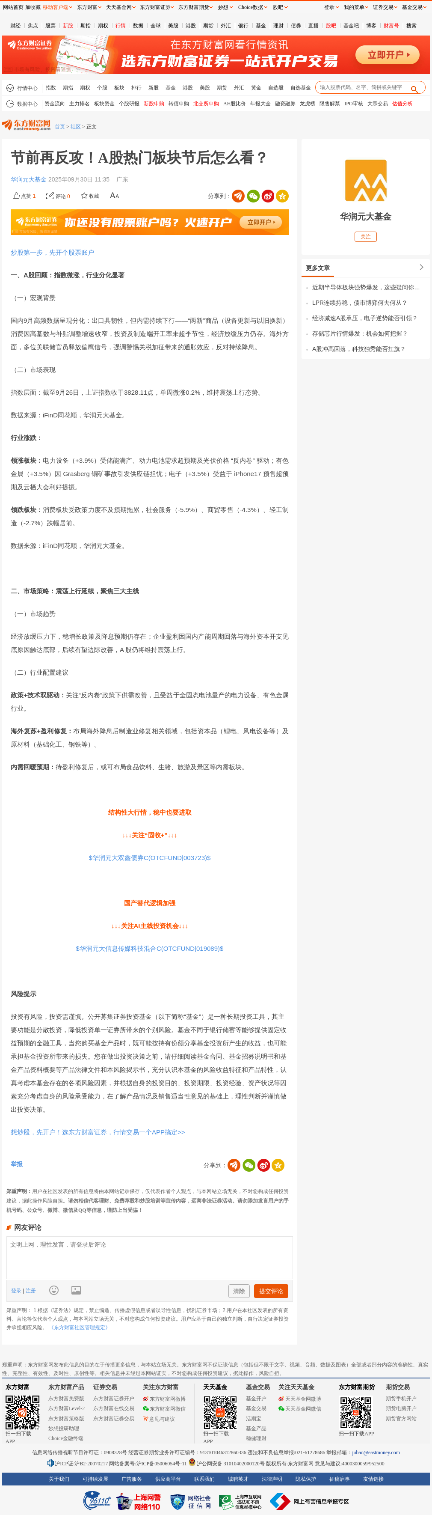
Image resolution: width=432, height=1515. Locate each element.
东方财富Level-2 (66, 1408)
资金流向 (54, 104)
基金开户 (256, 1399)
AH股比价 (234, 104)
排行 (136, 88)
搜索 (411, 26)
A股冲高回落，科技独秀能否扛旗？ (359, 348)
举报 (17, 1164)
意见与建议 (159, 1419)
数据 (138, 26)
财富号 (391, 26)
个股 (102, 88)
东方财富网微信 (164, 1409)
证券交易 (383, 7)
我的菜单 (354, 7)
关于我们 (59, 1479)
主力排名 (79, 104)
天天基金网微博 (299, 1399)
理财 (278, 26)
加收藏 (33, 7)
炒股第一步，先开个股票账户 (52, 252)
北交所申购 (206, 104)
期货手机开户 (401, 1399)
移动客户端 (55, 7)
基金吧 (351, 26)
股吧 (331, 26)
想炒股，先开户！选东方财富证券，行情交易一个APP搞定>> (98, 1132)
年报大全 (260, 104)
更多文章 (318, 268)
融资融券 (285, 104)
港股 (191, 26)
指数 (51, 88)
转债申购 (179, 104)
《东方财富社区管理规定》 (79, 1327)
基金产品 (256, 1429)
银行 (243, 26)
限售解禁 (330, 104)
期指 (85, 26)
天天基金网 (119, 7)
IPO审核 (353, 104)
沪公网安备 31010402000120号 (226, 1464)
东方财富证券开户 (113, 1399)
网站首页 (13, 7)
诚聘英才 (238, 1479)
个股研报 (129, 104)
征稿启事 (339, 1479)
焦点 (33, 26)
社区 (76, 127)
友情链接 (373, 1479)
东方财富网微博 (164, 1399)
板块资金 (104, 104)
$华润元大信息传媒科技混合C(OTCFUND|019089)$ (150, 948)
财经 (15, 26)
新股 (68, 26)
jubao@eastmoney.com (376, 1452)
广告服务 (131, 1479)
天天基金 (215, 1387)
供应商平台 (168, 1479)
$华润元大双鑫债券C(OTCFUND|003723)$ (150, 857)
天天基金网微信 (299, 1409)
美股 (173, 26)
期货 (208, 26)
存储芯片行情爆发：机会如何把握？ (360, 333)
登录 (17, 1291)
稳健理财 (256, 1438)
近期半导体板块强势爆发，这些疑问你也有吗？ (369, 287)
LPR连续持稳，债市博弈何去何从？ (360, 302)
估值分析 (402, 104)
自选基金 (300, 88)
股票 (50, 26)
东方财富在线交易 (113, 1408)
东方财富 (18, 1387)
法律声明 (272, 1479)
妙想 (223, 7)
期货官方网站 (401, 1419)
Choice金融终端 (65, 1438)
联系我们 (204, 1479)
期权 (103, 26)
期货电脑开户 (401, 1408)
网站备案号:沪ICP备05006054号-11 (148, 1464)
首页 (60, 127)
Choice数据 (250, 7)
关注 (366, 237)
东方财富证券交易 (113, 1419)
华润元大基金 (29, 179)
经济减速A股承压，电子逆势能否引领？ (365, 318)
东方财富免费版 (66, 1399)
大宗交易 (377, 104)
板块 (119, 88)
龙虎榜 (307, 104)
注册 (30, 1291)
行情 (120, 26)
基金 (261, 26)
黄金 (256, 88)
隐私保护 (306, 1479)
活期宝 (253, 1419)
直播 (313, 26)
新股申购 (154, 104)
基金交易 (256, 1408)
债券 (296, 26)
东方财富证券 (155, 7)
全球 (156, 26)
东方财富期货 (357, 1387)
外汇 (226, 26)
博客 (371, 26)
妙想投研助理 (63, 1429)
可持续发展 (95, 1479)
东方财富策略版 (66, 1419)
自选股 (276, 88)
